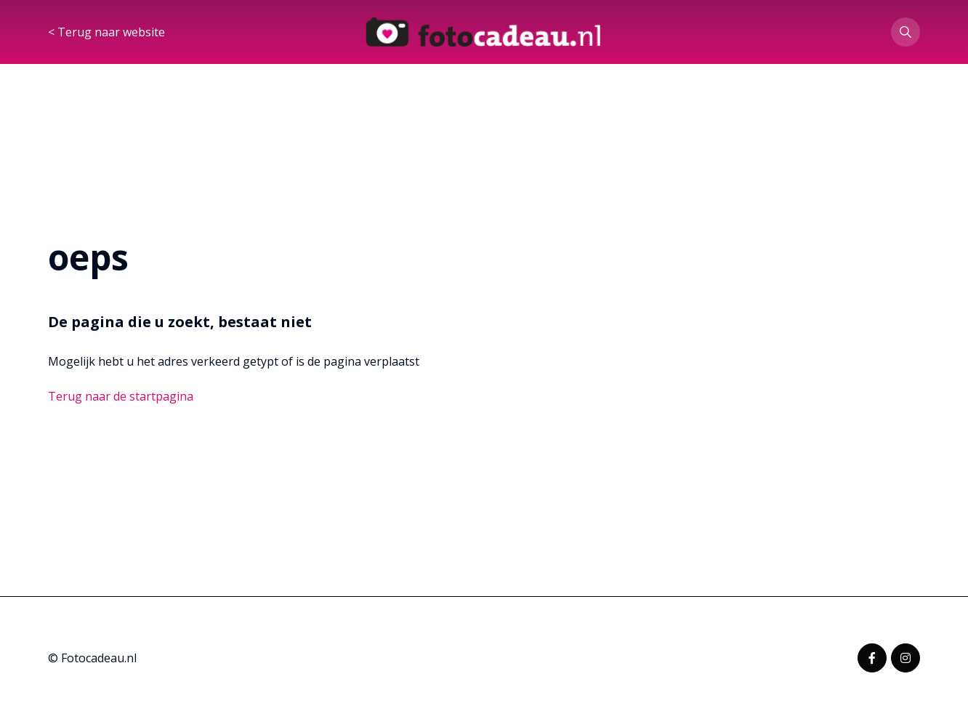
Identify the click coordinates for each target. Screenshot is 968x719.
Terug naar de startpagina (120, 396)
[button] (905, 32)
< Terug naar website (106, 32)
